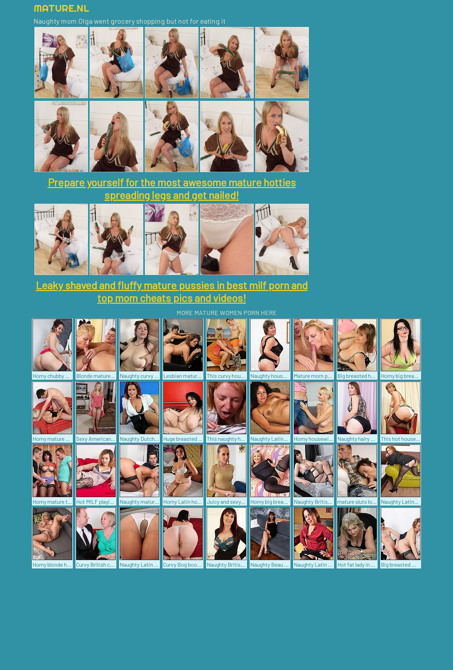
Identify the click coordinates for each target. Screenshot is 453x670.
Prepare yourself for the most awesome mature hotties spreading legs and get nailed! (172, 188)
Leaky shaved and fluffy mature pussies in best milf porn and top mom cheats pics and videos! (172, 291)
